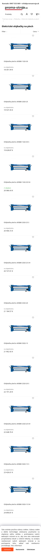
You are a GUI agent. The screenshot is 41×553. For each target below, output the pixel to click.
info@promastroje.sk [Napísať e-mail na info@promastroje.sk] (30, 3)
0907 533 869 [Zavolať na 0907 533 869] (15, 3)
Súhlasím (7, 549)
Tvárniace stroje (7, 19)
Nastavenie (20, 549)
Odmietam (31, 549)
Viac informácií (16, 546)
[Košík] (37, 14)
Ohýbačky (17, 19)
